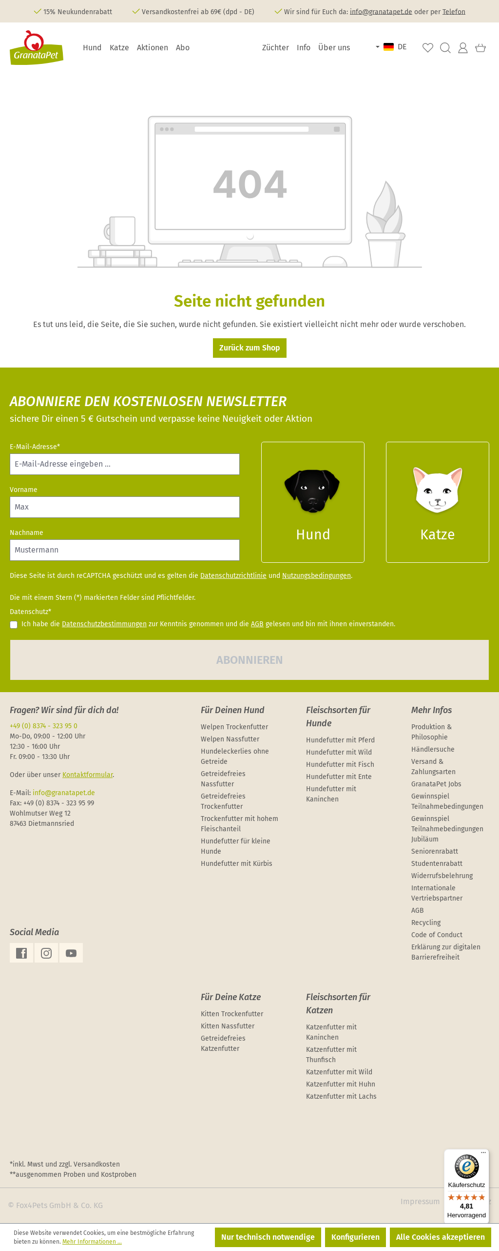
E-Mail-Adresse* (35, 447)
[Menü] (483, 1155)
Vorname (24, 490)
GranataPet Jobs (436, 784)
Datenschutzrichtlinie (233, 576)
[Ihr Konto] (463, 48)
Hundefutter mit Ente (339, 777)
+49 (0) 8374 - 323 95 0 (43, 726)
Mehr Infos (431, 710)
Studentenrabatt (436, 864)
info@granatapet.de (381, 11)
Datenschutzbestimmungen (104, 624)
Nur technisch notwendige (268, 1237)
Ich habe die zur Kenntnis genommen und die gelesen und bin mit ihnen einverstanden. (208, 624)
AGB (257, 624)
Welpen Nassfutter (230, 739)
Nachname (26, 533)
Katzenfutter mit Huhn (340, 1084)
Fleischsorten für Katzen (338, 1004)
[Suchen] (445, 48)
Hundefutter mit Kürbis (236, 864)
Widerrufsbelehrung (442, 876)
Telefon (453, 11)
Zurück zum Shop (249, 347)
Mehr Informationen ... (92, 1241)
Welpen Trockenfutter (234, 727)
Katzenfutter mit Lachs (341, 1096)
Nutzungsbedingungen (316, 576)
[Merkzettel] (428, 48)
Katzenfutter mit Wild (339, 1072)
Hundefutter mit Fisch (340, 764)
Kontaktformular (87, 775)
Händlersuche (433, 749)
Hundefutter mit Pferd (340, 740)
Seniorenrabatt (434, 851)
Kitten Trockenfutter (232, 1014)
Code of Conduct (436, 935)
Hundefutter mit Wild (339, 752)
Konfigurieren (355, 1237)
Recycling (426, 923)
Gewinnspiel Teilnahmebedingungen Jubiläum (447, 829)
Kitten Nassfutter (227, 1026)
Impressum (420, 1201)
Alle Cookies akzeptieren (440, 1237)
